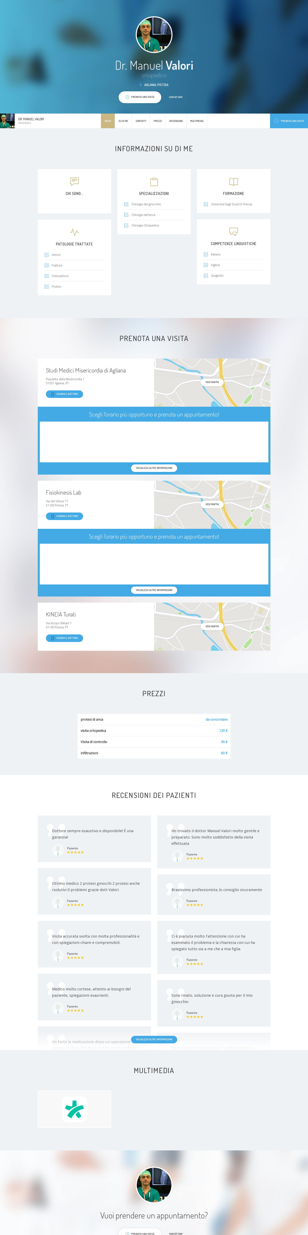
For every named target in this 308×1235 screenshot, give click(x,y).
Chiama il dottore (64, 394)
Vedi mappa (212, 382)
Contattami (175, 97)
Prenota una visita (289, 121)
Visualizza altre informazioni (154, 1039)
